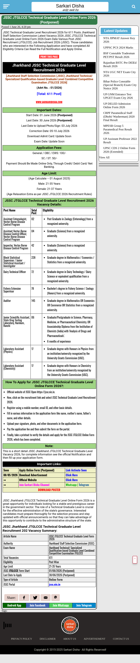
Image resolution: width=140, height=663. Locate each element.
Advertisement (94, 638)
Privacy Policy (21, 638)
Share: (11, 598)
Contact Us (121, 638)
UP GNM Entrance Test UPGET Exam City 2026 (118, 96)
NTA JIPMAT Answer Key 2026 (119, 40)
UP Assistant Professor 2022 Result (120, 140)
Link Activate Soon (76, 470)
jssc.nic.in (54, 584)
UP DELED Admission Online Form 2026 (117, 105)
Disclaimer (48, 638)
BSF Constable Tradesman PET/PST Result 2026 (119, 55)
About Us (69, 638)
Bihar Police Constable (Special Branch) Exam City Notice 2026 (120, 85)
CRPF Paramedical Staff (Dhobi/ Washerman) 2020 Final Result (119, 116)
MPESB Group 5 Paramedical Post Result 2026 (117, 129)
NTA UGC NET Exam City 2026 (119, 73)
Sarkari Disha (70, 6)
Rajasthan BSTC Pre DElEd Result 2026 (119, 64)
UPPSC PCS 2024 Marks (118, 47)
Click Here (71, 475)
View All (104, 157)
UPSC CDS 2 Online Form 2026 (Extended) (119, 149)
